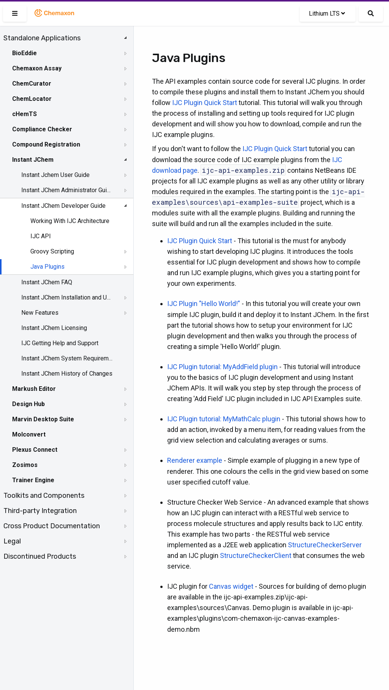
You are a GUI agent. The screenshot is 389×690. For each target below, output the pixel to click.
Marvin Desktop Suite (43, 419)
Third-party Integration (40, 511)
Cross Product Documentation (51, 526)
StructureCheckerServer (325, 545)
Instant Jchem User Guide (55, 174)
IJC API (40, 236)
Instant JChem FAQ (46, 282)
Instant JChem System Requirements (67, 358)
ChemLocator (32, 98)
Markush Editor (34, 388)
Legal (12, 541)
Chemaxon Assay (37, 68)
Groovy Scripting (52, 251)
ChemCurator (31, 83)
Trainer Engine (33, 480)
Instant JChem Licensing (54, 327)
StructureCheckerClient (255, 555)
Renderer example (194, 460)
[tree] (66, 297)
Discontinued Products (39, 556)
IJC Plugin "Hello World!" (203, 304)
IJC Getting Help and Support (59, 343)
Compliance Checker (42, 129)
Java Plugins (47, 266)
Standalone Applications (42, 38)
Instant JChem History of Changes (66, 373)
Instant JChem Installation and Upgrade (67, 297)
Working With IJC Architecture (69, 221)
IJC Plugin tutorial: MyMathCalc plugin (223, 419)
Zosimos (25, 464)
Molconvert (29, 434)
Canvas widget (231, 586)
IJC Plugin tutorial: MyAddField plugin (222, 367)
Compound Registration (46, 144)
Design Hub (28, 404)
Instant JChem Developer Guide (63, 205)
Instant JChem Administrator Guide (67, 190)
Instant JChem (33, 159)
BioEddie (24, 53)
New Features (40, 312)
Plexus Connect (34, 449)
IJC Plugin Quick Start (204, 103)
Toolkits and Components (43, 495)
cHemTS (24, 114)
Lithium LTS (327, 13)
